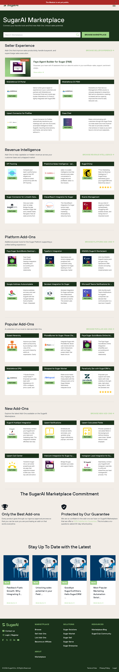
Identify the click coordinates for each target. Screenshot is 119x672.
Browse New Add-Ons (102, 413)
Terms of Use (92, 668)
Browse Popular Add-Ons (100, 329)
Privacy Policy (105, 668)
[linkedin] (15, 641)
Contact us (8, 631)
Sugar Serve (68, 641)
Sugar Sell (67, 637)
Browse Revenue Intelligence (98, 154)
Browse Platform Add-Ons (99, 242)
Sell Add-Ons (40, 633)
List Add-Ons (40, 637)
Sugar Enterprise (70, 646)
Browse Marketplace (95, 35)
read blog (12, 603)
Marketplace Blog (99, 629)
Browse (38, 629)
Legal (115, 668)
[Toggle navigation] (114, 5)
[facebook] (4, 641)
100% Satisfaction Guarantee (85, 521)
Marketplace (40, 657)
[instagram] (11, 641)
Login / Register (10, 635)
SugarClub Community (101, 633)
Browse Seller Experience (100, 50)
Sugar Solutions (70, 629)
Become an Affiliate (43, 641)
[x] (8, 641)
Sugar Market (69, 633)
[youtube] (19, 641)
